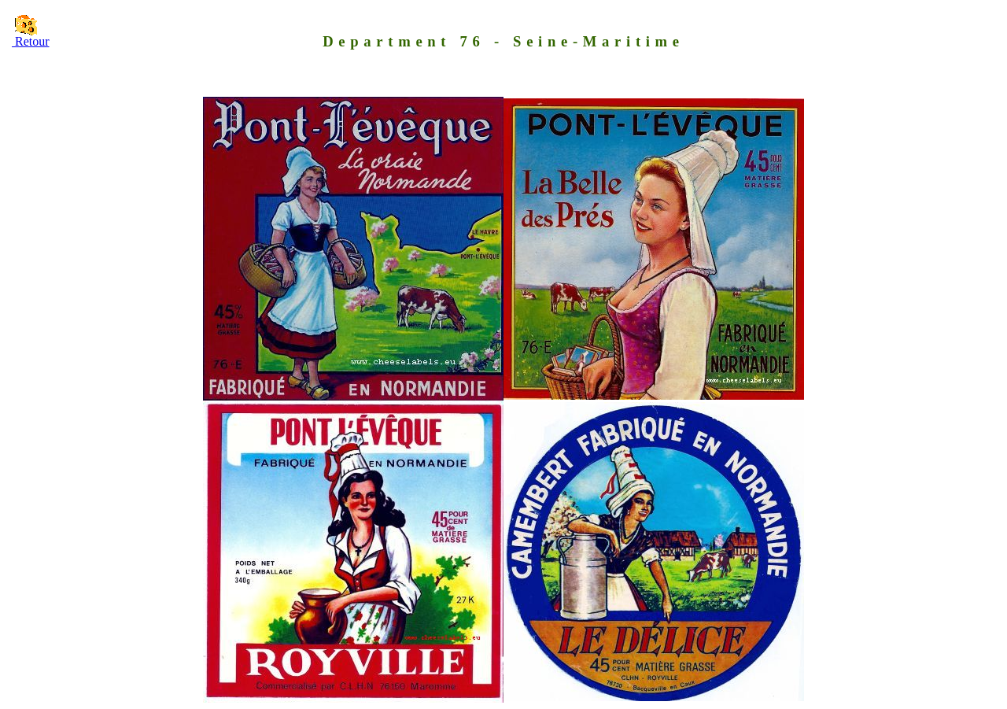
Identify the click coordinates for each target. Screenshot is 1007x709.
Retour (31, 41)
